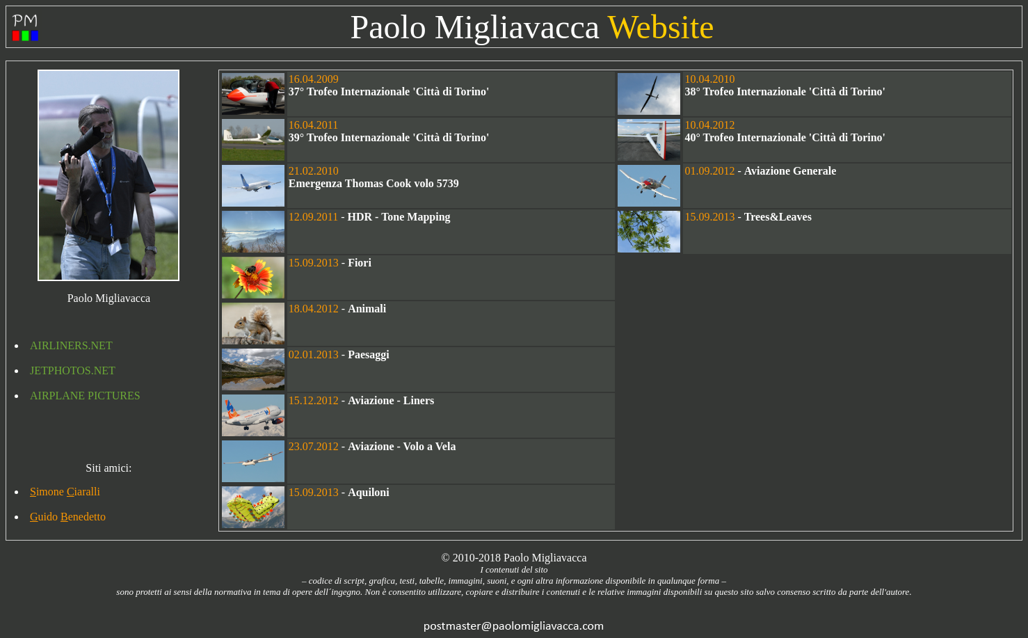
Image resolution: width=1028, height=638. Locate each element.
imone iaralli (65, 491)
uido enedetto (68, 517)
